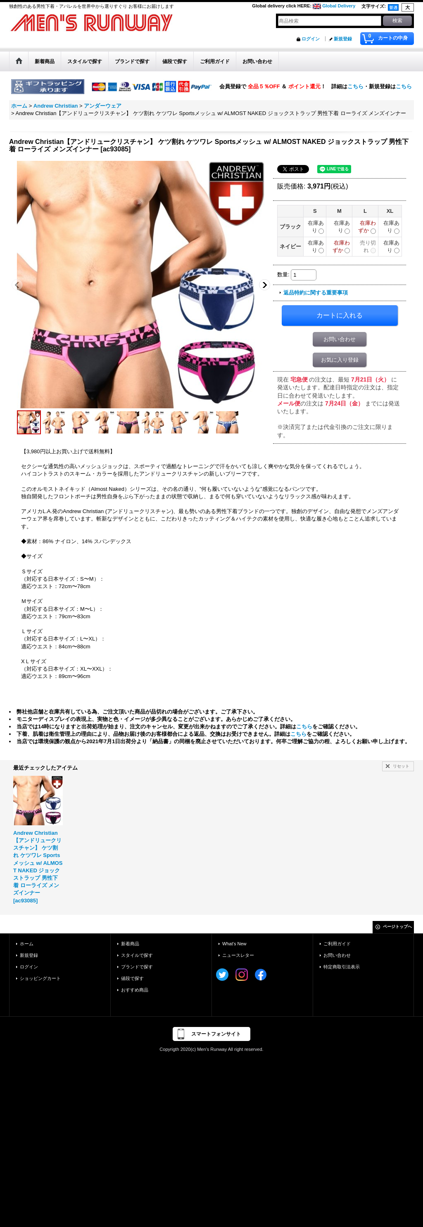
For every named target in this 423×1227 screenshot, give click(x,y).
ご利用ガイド (337, 943)
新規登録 (343, 38)
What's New (234, 943)
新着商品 (130, 943)
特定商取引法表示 (341, 966)
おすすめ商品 (134, 989)
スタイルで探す (137, 955)
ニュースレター (238, 955)
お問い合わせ (339, 339)
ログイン (311, 38)
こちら (355, 86)
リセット (401, 766)
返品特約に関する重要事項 (315, 293)
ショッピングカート (40, 978)
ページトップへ (397, 926)
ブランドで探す (137, 966)
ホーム (26, 943)
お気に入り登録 (340, 360)
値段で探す (132, 978)
